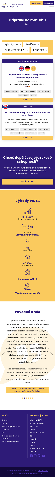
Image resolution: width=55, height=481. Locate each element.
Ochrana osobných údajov (10, 437)
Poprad (33, 439)
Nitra (32, 436)
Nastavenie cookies (10, 441)
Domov (27, 24)
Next (51, 355)
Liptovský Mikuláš (37, 433)
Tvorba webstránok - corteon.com (27, 473)
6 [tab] (32, 398)
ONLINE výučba (23, 95)
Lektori (4, 423)
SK (11, 7)
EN (17, 7)
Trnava (33, 451)
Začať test (48, 3)
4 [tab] (28, 398)
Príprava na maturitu (28, 91)
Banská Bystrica (37, 423)
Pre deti (33, 95)
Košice (32, 429)
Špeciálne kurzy (44, 129)
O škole (5, 420)
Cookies (5, 429)
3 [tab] (26, 398)
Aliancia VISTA (36, 420)
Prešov (32, 445)
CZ (14, 7)
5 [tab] (30, 398)
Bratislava (34, 426)
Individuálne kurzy (11, 91)
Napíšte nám (36, 3)
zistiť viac (27, 100)
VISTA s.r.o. (43, 471)
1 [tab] (22, 398)
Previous (3, 355)
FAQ (3, 433)
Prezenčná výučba (44, 91)
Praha (32, 442)
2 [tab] (24, 398)
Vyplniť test (27, 181)
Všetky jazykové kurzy (11, 426)
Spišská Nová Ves (37, 448)
